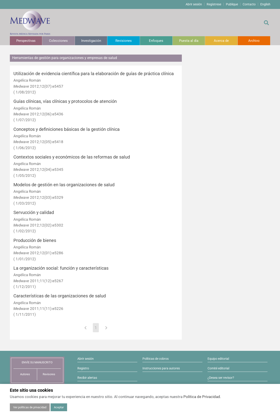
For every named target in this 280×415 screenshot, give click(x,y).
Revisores (49, 374)
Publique (232, 4)
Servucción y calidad (33, 212)
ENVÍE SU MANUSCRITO (37, 362)
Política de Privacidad (201, 396)
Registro (83, 368)
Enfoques (156, 41)
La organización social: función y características (60, 268)
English (265, 4)
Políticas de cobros (155, 358)
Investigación (91, 41)
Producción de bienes (34, 240)
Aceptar (59, 407)
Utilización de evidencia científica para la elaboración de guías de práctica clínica (93, 73)
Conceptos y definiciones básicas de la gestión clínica (66, 129)
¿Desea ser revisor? (221, 377)
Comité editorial (218, 368)
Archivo (254, 41)
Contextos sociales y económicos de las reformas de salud (71, 157)
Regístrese (214, 4)
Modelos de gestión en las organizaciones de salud (64, 184)
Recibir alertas (87, 377)
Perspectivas (26, 41)
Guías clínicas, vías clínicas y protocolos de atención (65, 101)
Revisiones (123, 41)
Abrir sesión (194, 4)
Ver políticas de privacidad (29, 407)
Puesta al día (188, 41)
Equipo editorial (218, 358)
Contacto (249, 4)
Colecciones (58, 41)
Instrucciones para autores (161, 368)
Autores (25, 374)
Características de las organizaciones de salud (59, 296)
